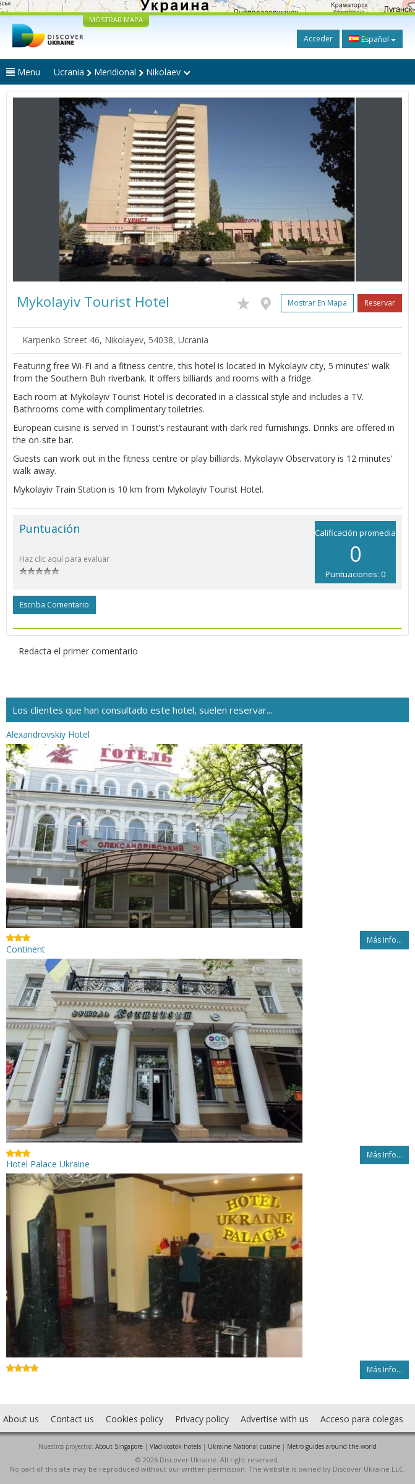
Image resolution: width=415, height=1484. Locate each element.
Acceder (318, 38)
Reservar (379, 303)
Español (372, 38)
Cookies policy (134, 1419)
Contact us (72, 1419)
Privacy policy (202, 1419)
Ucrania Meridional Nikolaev (122, 72)
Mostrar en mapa (317, 303)
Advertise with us (275, 1419)
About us (21, 1419)
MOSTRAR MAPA (116, 19)
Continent (25, 949)
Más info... (384, 940)
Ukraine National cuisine (244, 1446)
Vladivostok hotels (175, 1446)
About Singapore (119, 1446)
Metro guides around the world (332, 1446)
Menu (23, 72)
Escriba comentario (54, 604)
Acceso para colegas (361, 1419)
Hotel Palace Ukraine (48, 1164)
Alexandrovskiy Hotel (48, 734)
